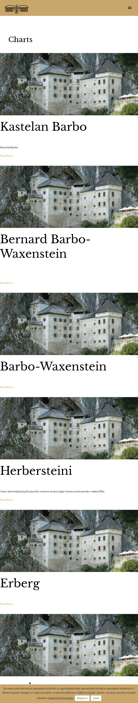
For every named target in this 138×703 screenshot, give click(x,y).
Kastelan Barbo (43, 127)
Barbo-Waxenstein (53, 366)
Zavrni (96, 698)
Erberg (20, 583)
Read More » (7, 155)
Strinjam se (82, 698)
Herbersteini (36, 471)
